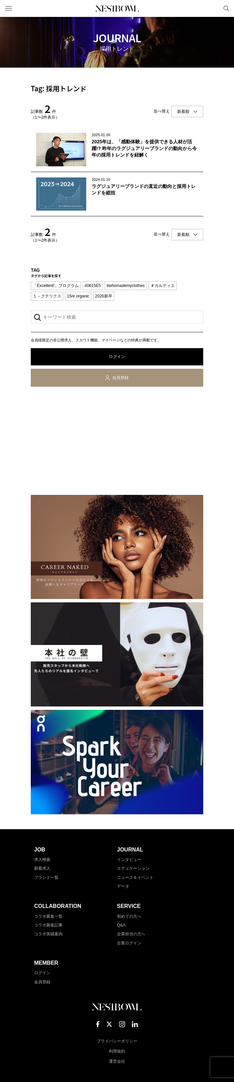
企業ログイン (129, 943)
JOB (39, 849)
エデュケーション (133, 868)
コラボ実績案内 (48, 934)
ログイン (117, 356)
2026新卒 (103, 296)
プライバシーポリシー (117, 1041)
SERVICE (129, 906)
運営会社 (117, 1061)
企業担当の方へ (131, 934)
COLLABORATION (57, 906)
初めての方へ (129, 916)
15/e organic (78, 296)
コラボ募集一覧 (48, 916)
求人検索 (42, 859)
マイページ (214, 8)
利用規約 (117, 1051)
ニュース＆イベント (135, 877)
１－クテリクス (47, 296)
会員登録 (120, 377)
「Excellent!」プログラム (56, 285)
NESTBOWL (117, 8)
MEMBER (46, 963)
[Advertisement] (117, 442)
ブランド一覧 (46, 877)
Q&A (121, 925)
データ (123, 886)
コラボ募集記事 (48, 925)
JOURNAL (130, 849)
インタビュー (129, 859)
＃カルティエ (162, 285)
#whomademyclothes (126, 285)
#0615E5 (93, 285)
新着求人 (42, 868)
